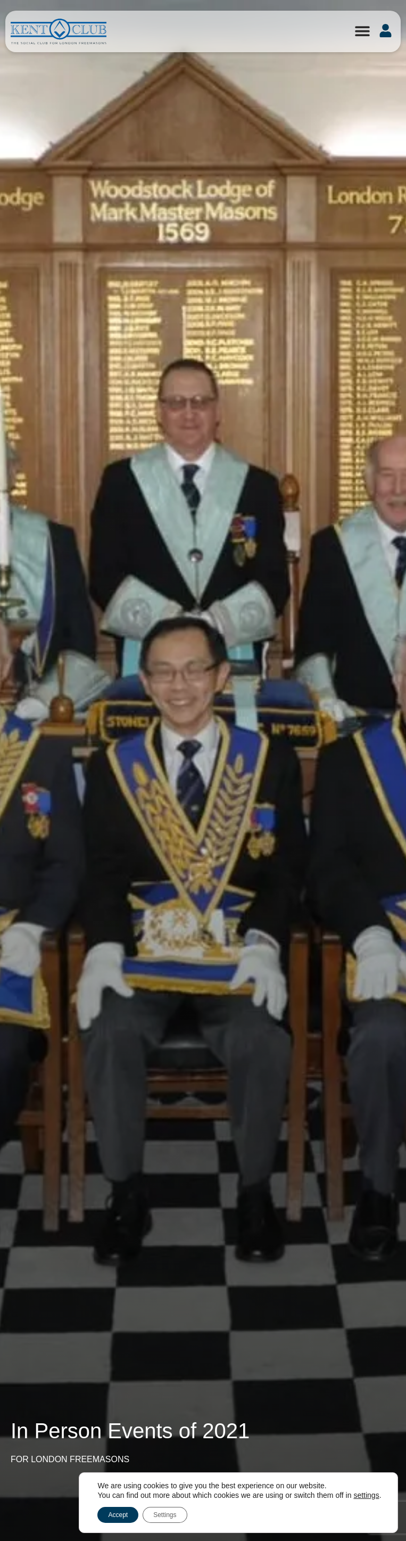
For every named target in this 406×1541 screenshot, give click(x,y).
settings (366, 1495)
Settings (164, 1515)
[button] (362, 31)
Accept (118, 1515)
